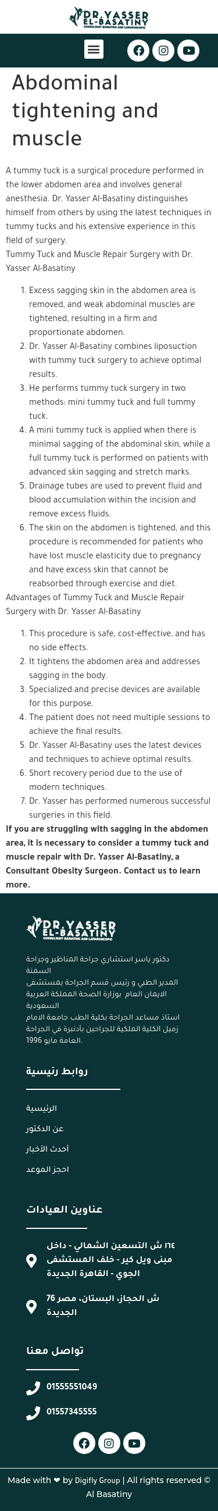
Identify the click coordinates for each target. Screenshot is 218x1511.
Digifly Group (97, 1482)
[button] (93, 49)
